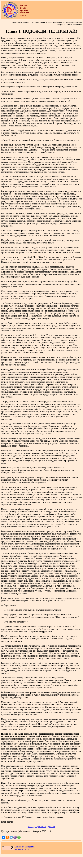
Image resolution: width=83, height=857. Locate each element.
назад (30, 826)
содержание (40, 826)
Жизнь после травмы (25, 847)
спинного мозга (22, 849)
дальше (51, 826)
